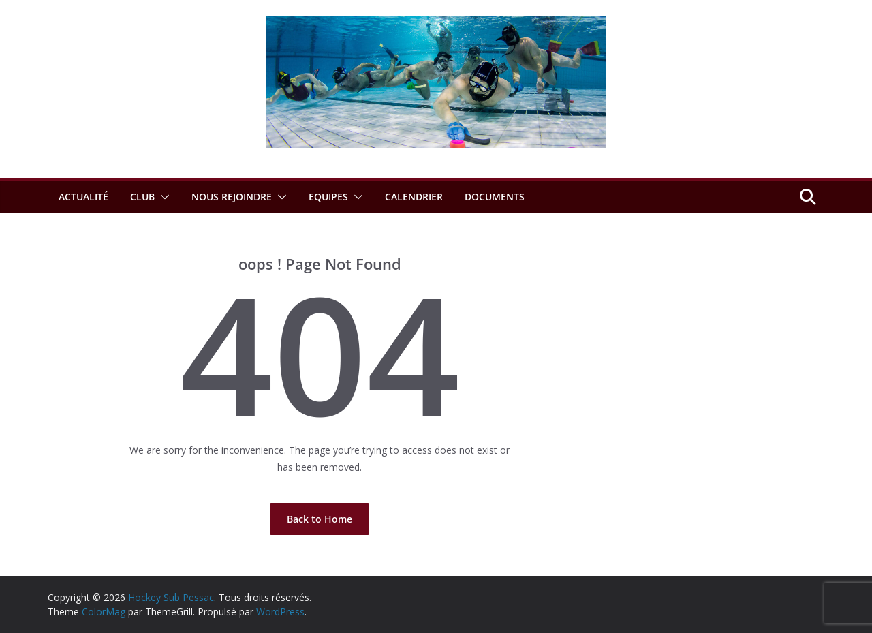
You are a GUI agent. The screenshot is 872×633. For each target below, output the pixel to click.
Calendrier (414, 196)
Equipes (328, 196)
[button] (162, 196)
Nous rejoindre (231, 196)
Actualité (83, 196)
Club (142, 196)
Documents (495, 196)
